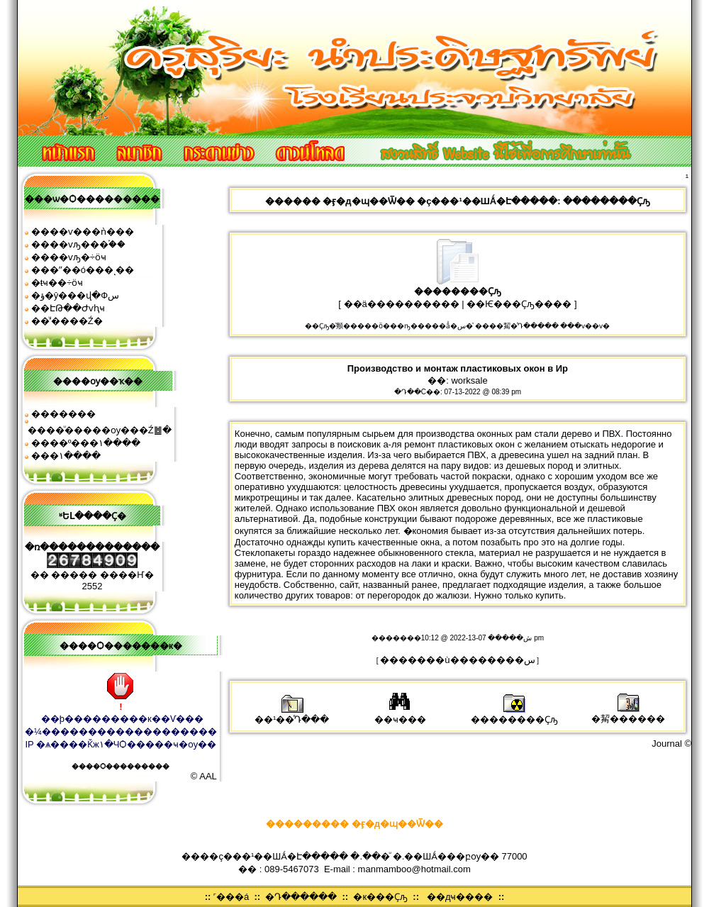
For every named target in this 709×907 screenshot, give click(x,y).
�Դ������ (301, 896)
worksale (469, 380)
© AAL (204, 776)
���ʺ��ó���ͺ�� (82, 270)
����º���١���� (86, 443)
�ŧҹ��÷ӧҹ (57, 282)
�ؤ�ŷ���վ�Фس (75, 295)
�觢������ (628, 713)
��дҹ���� (460, 896)
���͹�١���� (66, 455)
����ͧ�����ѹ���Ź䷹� (100, 430)
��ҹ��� (400, 714)
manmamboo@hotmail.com (414, 869)
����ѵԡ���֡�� (78, 244)
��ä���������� (401, 304)
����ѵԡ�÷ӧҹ (68, 257)
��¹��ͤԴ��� (292, 714)
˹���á (231, 896)
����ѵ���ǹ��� (82, 231)
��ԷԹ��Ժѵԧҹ (68, 308)
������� (63, 413)
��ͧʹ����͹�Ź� (67, 321)
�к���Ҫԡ (380, 896)
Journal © (671, 743)
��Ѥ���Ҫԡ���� (519, 304)
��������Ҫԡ (514, 714)
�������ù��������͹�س (457, 660)
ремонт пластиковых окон (459, 444)
